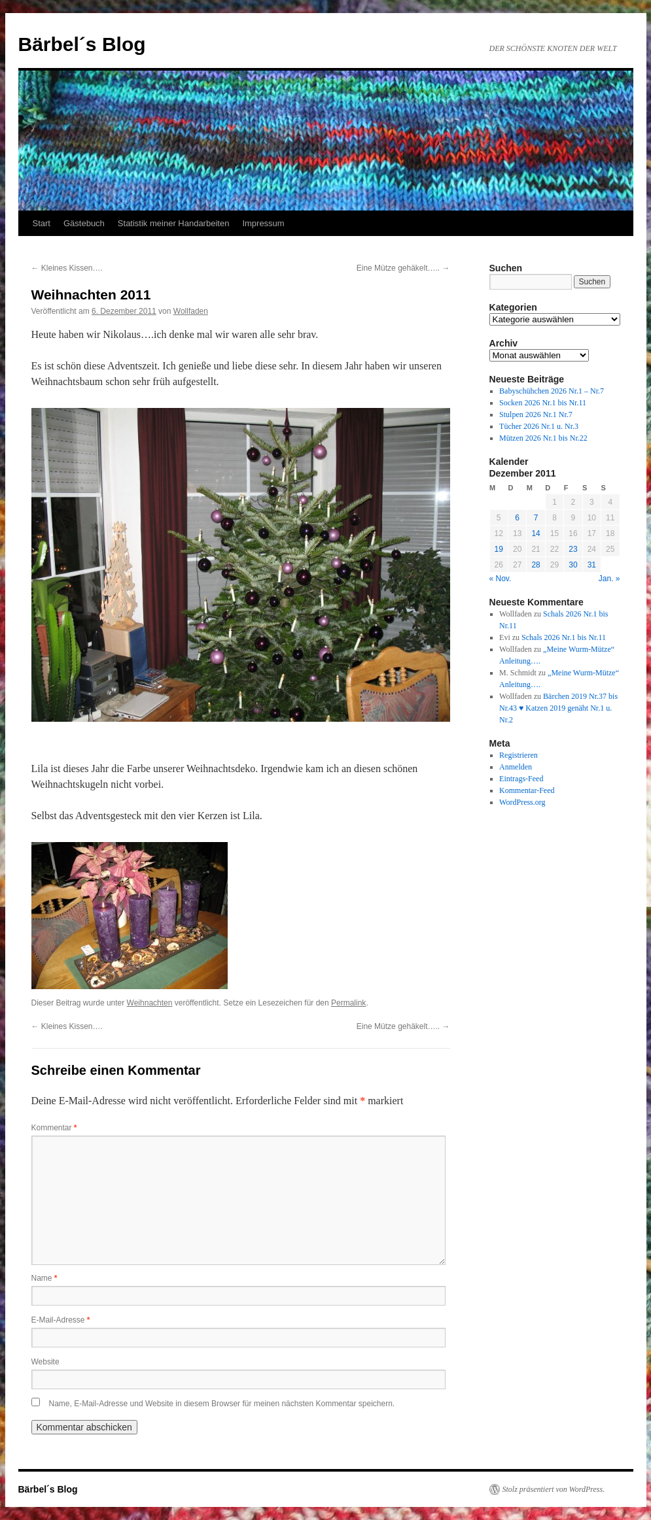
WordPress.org (522, 802)
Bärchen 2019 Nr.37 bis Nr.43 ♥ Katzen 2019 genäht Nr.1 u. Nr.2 (558, 708)
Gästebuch (84, 223)
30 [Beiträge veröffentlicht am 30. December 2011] (573, 564)
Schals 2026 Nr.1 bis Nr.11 (563, 637)
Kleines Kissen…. (67, 268)
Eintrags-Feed (521, 778)
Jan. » (609, 578)
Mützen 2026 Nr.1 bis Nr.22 (543, 438)
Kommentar (54, 1127)
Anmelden (515, 766)
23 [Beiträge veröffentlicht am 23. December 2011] (573, 549)
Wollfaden (190, 311)
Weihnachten (150, 1002)
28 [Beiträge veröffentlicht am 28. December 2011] (535, 564)
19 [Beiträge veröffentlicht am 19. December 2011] (499, 549)
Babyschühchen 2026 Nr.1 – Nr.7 (551, 391)
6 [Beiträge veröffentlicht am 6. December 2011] (517, 517)
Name (44, 1278)
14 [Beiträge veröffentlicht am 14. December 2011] (535, 533)
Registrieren (518, 755)
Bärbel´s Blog (82, 44)
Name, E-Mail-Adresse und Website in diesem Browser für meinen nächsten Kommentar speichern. (222, 1403)
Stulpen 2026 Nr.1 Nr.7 (535, 414)
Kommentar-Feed (526, 790)
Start (41, 223)
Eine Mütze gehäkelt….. (403, 268)
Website (45, 1361)
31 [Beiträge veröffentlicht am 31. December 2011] (592, 564)
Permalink (348, 1002)
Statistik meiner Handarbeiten (174, 223)
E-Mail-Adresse (60, 1320)
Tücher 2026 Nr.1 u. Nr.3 (538, 426)
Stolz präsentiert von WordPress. (553, 1489)
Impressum (263, 223)
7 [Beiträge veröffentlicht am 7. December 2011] (536, 517)
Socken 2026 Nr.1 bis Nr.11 (542, 402)
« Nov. (500, 578)
